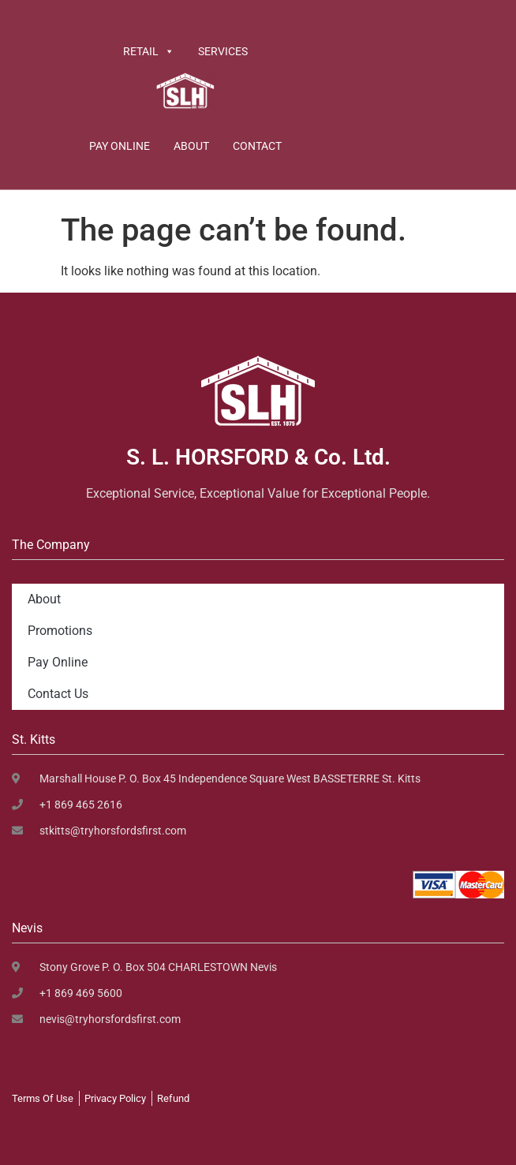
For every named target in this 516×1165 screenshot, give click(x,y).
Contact (257, 146)
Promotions (60, 630)
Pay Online (119, 146)
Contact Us (58, 693)
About (191, 146)
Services (223, 51)
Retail (148, 51)
